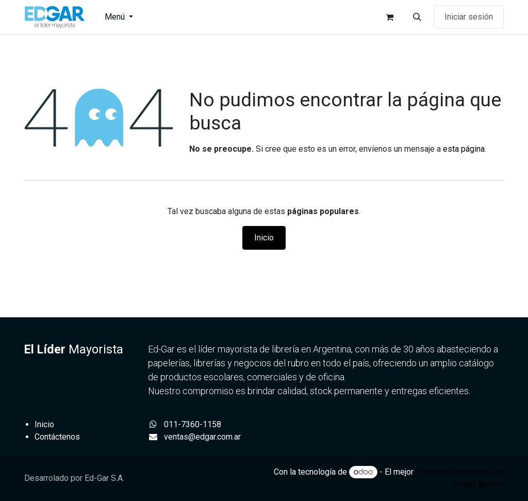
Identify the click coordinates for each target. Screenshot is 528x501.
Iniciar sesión (468, 17)
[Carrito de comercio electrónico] (389, 17)
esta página (464, 149)
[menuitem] (119, 17)
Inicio (264, 238)
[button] (417, 17)
